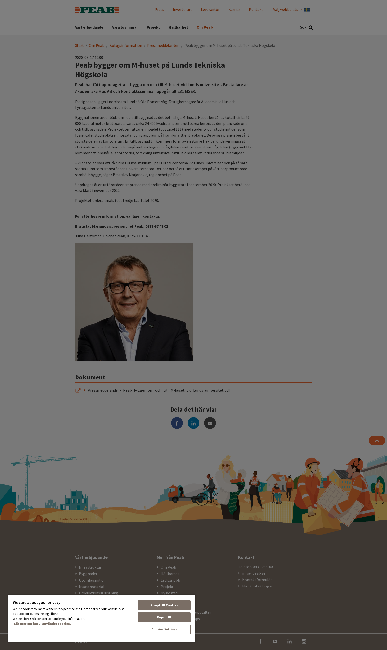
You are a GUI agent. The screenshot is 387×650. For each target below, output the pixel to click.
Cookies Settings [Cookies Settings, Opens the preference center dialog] (164, 629)
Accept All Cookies (164, 605)
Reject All (164, 617)
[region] (101, 618)
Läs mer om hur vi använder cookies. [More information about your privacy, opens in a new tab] (42, 624)
